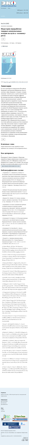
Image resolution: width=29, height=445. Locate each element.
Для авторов (3, 402)
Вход (9, 8)
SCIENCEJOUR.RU (17, 435)
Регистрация (3, 8)
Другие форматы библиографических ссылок (11, 166)
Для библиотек (4, 404)
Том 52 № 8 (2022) (5, 23)
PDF (3, 139)
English (2, 409)
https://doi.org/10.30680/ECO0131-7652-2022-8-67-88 (16, 82)
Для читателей (4, 401)
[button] (4, 46)
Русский (14, 8)
